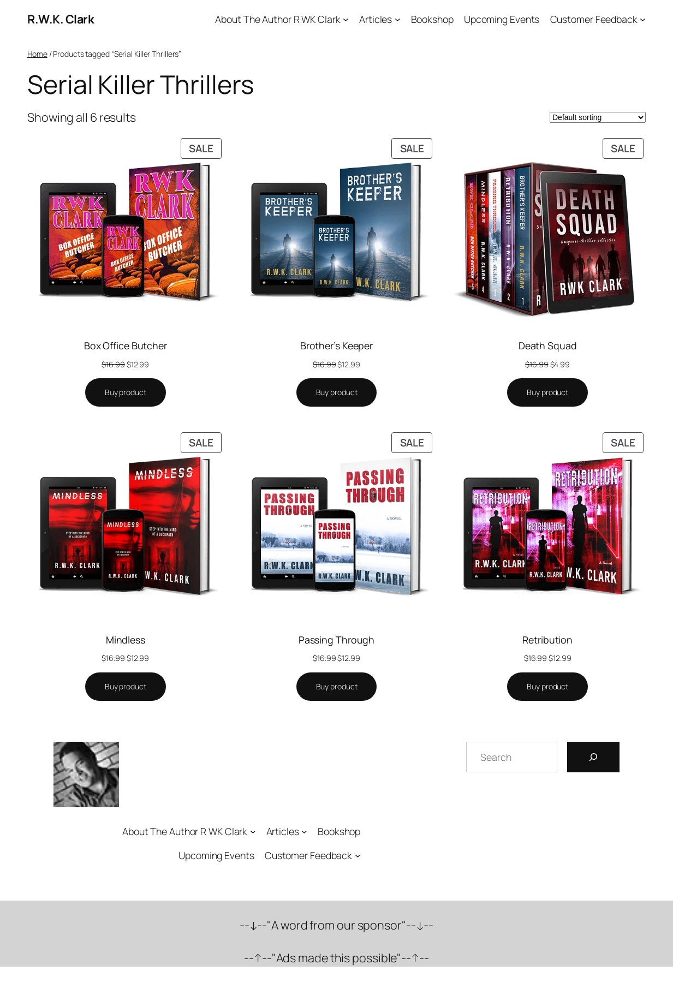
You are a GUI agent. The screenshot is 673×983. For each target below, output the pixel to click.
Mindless (125, 639)
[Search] (593, 757)
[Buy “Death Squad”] (547, 392)
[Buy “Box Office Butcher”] (125, 392)
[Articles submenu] (398, 19)
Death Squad (548, 345)
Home (37, 54)
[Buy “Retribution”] (547, 686)
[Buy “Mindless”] (125, 686)
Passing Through (337, 639)
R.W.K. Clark (60, 19)
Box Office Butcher (125, 345)
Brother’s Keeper (336, 345)
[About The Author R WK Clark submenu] (346, 19)
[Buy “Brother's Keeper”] (336, 392)
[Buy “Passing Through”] (336, 686)
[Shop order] (598, 117)
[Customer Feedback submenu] (643, 19)
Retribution (547, 639)
